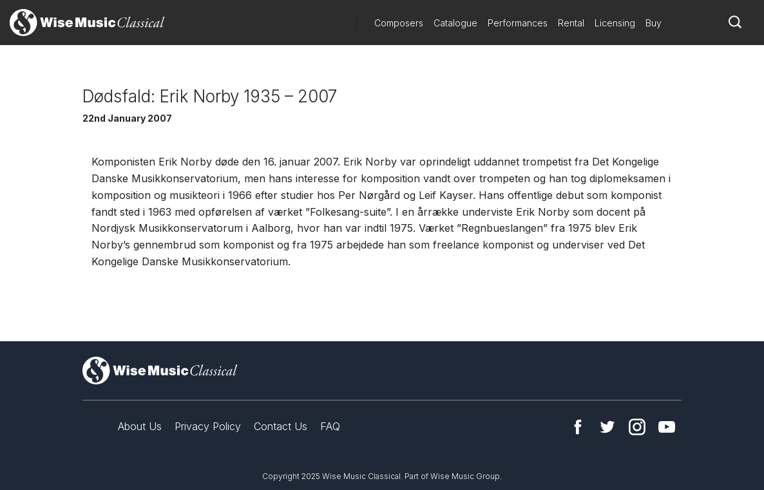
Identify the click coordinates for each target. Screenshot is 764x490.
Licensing (615, 22)
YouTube (666, 427)
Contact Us (280, 426)
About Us (140, 426)
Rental (571, 22)
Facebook (577, 427)
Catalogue (455, 22)
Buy (653, 22)
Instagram (637, 427)
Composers (398, 22)
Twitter (607, 427)
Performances (518, 22)
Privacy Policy (208, 426)
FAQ (330, 426)
